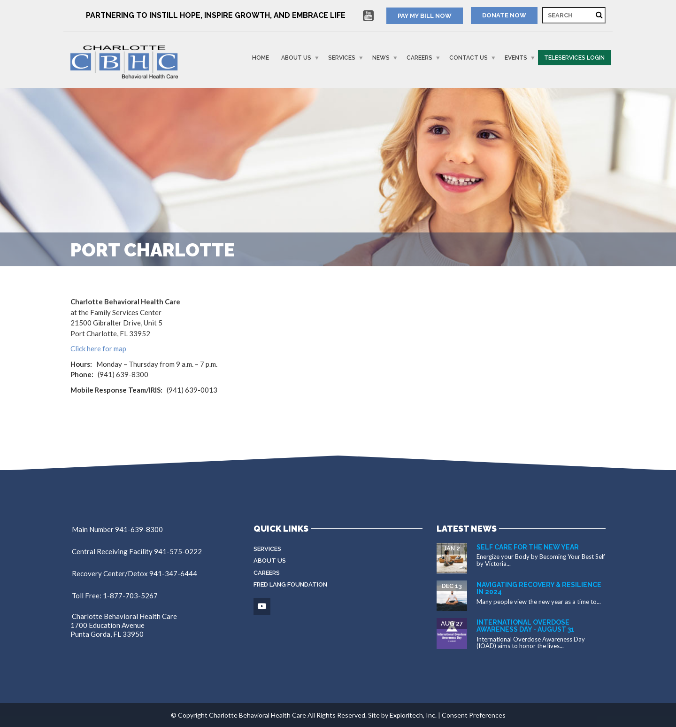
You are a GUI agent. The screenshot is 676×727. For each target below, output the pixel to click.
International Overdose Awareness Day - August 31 (525, 626)
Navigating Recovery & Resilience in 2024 (538, 588)
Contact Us (468, 57)
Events (516, 57)
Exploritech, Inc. (413, 715)
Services (341, 57)
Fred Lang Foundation (290, 584)
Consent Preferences (474, 715)
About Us (296, 57)
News (381, 57)
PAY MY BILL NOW (425, 15)
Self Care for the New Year (527, 547)
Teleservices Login (574, 57)
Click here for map (98, 348)
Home (260, 57)
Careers (419, 57)
